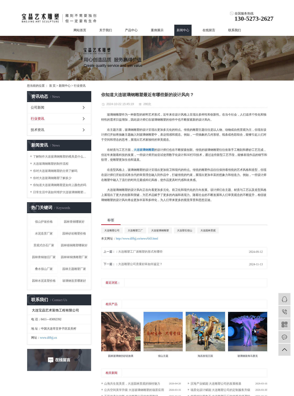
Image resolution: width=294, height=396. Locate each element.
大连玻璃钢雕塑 (160, 230)
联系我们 (234, 30)
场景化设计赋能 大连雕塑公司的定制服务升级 (220, 390)
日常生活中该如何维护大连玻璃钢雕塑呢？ (60, 192)
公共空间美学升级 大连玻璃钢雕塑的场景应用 (134, 390)
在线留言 (209, 30)
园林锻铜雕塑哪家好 (74, 245)
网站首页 (80, 30)
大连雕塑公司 (111, 230)
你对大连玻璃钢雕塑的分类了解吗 (55, 170)
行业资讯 (80, 85)
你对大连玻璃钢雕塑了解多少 (52, 178)
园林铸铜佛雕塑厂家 (74, 257)
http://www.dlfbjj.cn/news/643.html (137, 238)
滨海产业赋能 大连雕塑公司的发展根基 (216, 383)
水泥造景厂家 (44, 233)
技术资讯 (37, 130)
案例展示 (157, 30)
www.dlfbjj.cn (48, 337)
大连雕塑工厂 (135, 230)
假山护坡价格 (44, 221)
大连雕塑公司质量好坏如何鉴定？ (140, 264)
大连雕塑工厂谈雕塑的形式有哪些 (140, 251)
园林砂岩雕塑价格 (74, 233)
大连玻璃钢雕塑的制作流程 (50, 163)
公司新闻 (37, 107)
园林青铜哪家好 (74, 221)
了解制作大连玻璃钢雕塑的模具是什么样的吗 (60, 156)
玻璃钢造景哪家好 (74, 280)
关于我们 (105, 30)
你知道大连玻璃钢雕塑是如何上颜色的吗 (59, 185)
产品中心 (131, 30)
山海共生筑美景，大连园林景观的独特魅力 (132, 383)
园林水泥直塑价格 (44, 280)
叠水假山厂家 (44, 269)
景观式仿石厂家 (44, 245)
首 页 (52, 85)
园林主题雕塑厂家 (74, 269)
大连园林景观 (208, 230)
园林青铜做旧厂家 (44, 257)
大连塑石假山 (184, 230)
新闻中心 (183, 30)
